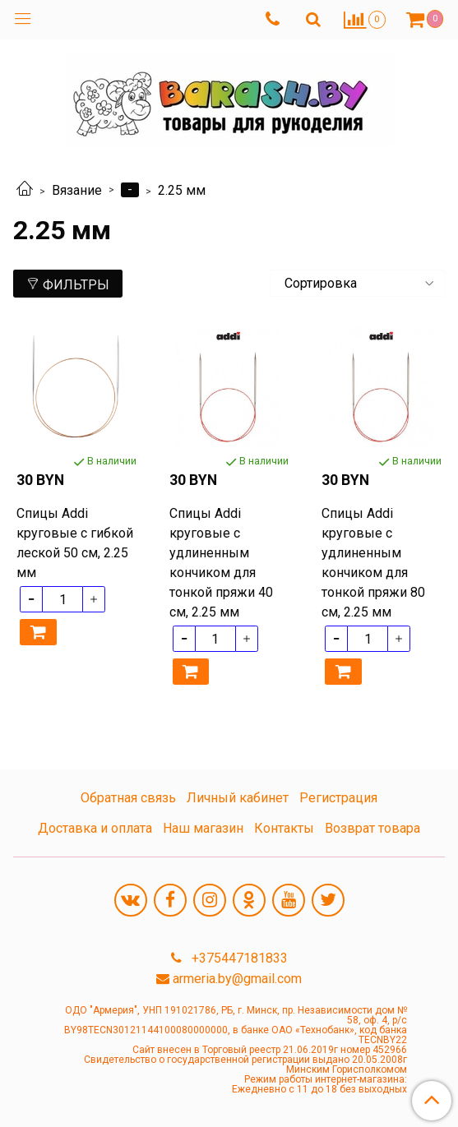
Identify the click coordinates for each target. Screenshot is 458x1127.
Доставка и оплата (95, 828)
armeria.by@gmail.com (237, 978)
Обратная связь (128, 798)
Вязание (77, 190)
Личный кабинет (238, 798)
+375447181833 (238, 958)
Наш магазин (203, 828)
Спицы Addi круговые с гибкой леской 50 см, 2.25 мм (74, 543)
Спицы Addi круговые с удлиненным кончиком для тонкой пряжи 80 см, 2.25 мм (373, 563)
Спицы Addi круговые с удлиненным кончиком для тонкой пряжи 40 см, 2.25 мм (221, 563)
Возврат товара (372, 828)
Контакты (284, 828)
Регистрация (338, 798)
